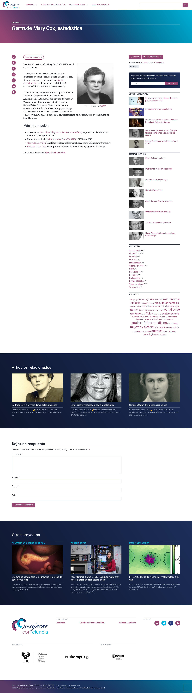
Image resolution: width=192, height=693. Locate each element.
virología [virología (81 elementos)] (156, 334)
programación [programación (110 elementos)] (138, 331)
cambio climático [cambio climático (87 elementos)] (135, 306)
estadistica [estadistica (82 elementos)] (151, 310)
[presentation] (154, 101)
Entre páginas (135, 263)
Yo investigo (134, 287)
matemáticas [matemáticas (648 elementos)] (142, 323)
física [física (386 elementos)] (149, 313)
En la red (132, 260)
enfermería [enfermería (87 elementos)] (143, 310)
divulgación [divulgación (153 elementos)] (167, 306)
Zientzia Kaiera (78, 543)
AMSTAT (103, 106)
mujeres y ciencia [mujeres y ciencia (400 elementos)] (142, 327)
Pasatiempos (135, 272)
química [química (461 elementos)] (156, 331)
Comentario (17, 454)
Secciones (60, 623)
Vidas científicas (136, 284)
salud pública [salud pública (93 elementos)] (172, 331)
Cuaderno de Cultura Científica (28, 543)
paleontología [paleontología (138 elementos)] (173, 327)
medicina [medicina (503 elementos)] (160, 323)
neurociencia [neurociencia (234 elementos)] (161, 327)
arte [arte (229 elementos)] (152, 299)
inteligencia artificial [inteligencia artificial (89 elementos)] (150, 319)
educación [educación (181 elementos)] (135, 309)
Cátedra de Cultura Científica (92, 623)
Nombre (16, 477)
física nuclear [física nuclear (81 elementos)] (157, 314)
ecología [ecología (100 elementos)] (176, 306)
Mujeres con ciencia (127, 623)
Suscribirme (171, 83)
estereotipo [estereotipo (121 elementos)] (159, 310)
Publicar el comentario (23, 505)
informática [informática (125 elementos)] (172, 317)
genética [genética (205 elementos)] (166, 313)
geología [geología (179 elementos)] (175, 313)
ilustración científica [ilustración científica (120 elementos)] (159, 317)
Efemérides (16, 22)
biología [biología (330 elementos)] (136, 303)
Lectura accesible (34, 57)
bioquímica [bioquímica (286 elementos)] (161, 302)
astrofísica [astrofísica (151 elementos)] (159, 299)
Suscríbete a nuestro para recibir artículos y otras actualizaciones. (153, 77)
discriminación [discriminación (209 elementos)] (155, 306)
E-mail (15, 486)
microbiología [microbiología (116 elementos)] (172, 323)
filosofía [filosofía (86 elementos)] (142, 314)
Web (13, 495)
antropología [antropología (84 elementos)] (134, 300)
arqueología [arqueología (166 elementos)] (144, 299)
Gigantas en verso (136, 266)
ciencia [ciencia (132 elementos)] (144, 306)
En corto (132, 256)
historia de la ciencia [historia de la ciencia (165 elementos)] (141, 316)
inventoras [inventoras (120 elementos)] (161, 319)
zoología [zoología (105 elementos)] (163, 334)
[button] (14, 57)
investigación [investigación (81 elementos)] (169, 319)
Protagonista (134, 278)
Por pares (133, 275)
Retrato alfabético (136, 281)
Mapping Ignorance (139, 543)
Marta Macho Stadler (55, 152)
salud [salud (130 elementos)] (165, 331)
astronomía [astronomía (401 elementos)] (172, 299)
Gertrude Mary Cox (36, 143)
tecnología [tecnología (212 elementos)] (148, 334)
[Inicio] (11, 5)
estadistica (134, 66)
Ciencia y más (135, 250)
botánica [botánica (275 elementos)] (174, 302)
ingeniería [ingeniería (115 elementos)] (139, 319)
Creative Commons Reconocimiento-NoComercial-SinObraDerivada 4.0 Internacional (76, 688)
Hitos (131, 269)
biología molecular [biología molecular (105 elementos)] (147, 303)
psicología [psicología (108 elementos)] (147, 331)
